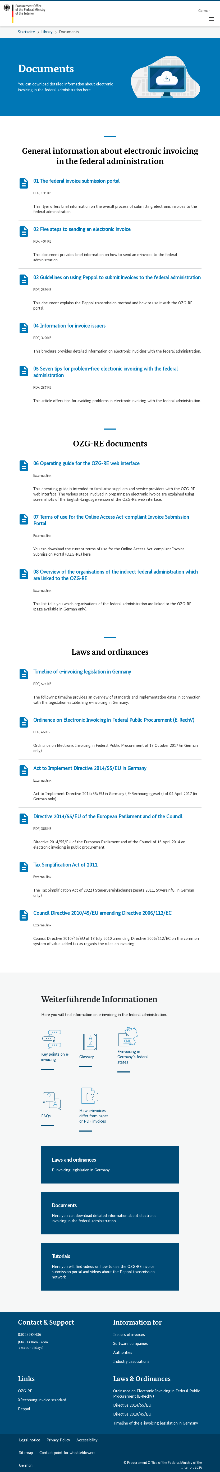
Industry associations (131, 1362)
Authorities (122, 1353)
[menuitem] (204, 11)
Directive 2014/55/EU (132, 1405)
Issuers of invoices (129, 1335)
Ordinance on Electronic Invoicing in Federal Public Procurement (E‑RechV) (156, 1394)
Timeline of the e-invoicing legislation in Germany (155, 1423)
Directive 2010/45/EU (132, 1414)
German (26, 1466)
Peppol (24, 1409)
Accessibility (87, 1440)
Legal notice (29, 1440)
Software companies (130, 1344)
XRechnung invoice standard (42, 1400)
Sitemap (26, 1453)
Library (47, 32)
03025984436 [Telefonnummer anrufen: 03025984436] (29, 1335)
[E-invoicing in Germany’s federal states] (133, 1049)
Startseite (26, 32)
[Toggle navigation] (211, 19)
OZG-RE (25, 1391)
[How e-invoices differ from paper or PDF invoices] (95, 1108)
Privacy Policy (58, 1440)
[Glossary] (95, 1049)
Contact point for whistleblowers (67, 1453)
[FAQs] (57, 1108)
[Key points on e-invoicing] (57, 1049)
